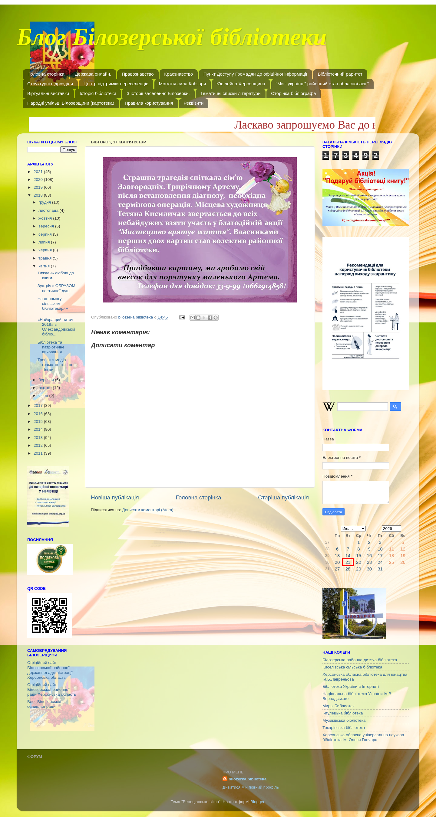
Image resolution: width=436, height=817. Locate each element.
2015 (39, 421)
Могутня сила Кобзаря (182, 83)
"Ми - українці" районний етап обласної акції (322, 83)
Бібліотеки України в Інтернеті (350, 686)
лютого (45, 387)
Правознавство (138, 74)
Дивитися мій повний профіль (251, 787)
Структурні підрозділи (50, 83)
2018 (39, 195)
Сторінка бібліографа (293, 93)
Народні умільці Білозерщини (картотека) (70, 103)
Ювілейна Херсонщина (240, 83)
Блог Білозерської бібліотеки (172, 40)
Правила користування (149, 103)
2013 (39, 437)
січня (43, 395)
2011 (39, 453)
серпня (45, 234)
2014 (39, 429)
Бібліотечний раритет (340, 74)
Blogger (257, 801)
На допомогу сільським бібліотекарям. (54, 303)
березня (46, 379)
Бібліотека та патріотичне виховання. (51, 347)
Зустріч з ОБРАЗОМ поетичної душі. (56, 288)
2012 (39, 445)
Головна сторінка (46, 74)
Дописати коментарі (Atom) (147, 510)
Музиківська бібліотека (343, 720)
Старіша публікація (283, 497)
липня (44, 242)
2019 (39, 187)
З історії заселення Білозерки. (158, 93)
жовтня (45, 218)
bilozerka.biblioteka (247, 779)
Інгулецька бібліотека (342, 713)
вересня (46, 226)
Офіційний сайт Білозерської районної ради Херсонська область (51, 689)
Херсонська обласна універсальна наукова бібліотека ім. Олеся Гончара (363, 737)
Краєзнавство (178, 74)
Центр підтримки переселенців (116, 83)
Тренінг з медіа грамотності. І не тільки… (55, 365)
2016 (39, 413)
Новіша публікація (115, 497)
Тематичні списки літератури (230, 93)
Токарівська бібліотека (343, 727)
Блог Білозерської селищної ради (44, 704)
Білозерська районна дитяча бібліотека (359, 660)
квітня (44, 266)
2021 (39, 171)
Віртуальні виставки (48, 93)
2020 (39, 179)
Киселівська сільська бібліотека (352, 667)
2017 (39, 405)
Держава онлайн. (93, 74)
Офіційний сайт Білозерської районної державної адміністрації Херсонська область (50, 670)
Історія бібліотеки (98, 93)
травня (45, 258)
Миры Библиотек (338, 706)
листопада (49, 210)
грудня (45, 202)
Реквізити (193, 103)
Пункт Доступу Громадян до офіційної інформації (255, 74)
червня (45, 250)
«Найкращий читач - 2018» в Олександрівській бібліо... (57, 327)
